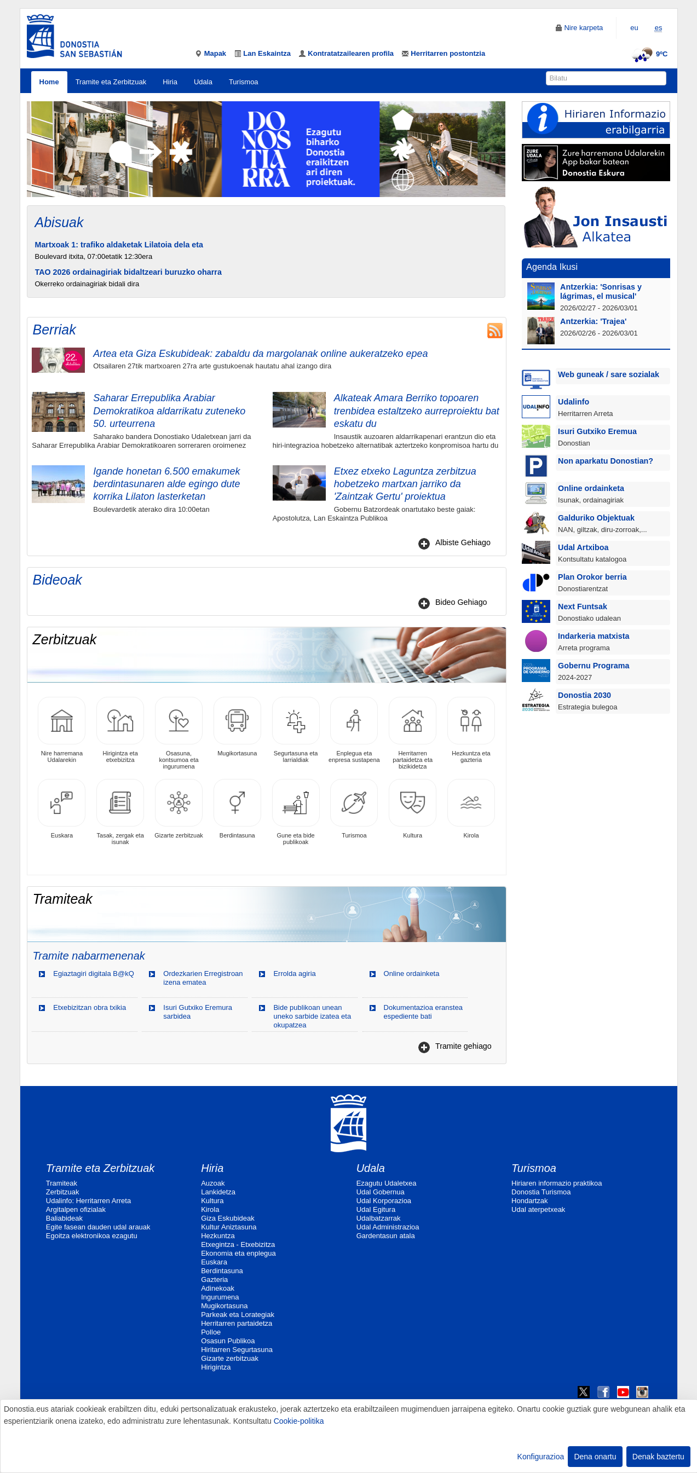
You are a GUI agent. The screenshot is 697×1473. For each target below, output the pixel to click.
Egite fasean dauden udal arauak (98, 1227)
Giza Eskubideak (228, 1218)
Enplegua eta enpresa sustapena (354, 730)
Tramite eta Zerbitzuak (111, 82)
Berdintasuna (237, 809)
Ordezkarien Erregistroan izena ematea (203, 977)
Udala (203, 82)
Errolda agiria (294, 973)
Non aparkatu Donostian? (605, 461)
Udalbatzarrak (378, 1218)
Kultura (412, 809)
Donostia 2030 (584, 695)
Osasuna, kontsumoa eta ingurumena (179, 733)
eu (634, 28)
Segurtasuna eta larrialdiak (296, 730)
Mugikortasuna (237, 726)
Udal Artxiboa (583, 547)
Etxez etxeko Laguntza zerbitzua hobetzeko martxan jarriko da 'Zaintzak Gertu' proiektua (405, 484)
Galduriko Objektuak (596, 517)
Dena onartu (595, 1456)
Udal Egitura (376, 1209)
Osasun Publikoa (228, 1341)
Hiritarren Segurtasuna (237, 1349)
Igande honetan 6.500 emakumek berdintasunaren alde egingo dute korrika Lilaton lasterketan (166, 484)
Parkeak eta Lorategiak (237, 1314)
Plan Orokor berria (592, 577)
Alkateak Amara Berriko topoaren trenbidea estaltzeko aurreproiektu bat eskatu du (416, 410)
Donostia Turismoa (541, 1192)
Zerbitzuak (62, 1192)
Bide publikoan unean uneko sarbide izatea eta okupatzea (312, 1016)
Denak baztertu (658, 1456)
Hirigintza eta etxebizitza (120, 730)
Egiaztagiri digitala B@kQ (93, 973)
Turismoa (243, 82)
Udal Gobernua (380, 1192)
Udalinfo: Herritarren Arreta (88, 1201)
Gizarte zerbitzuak (178, 809)
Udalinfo (573, 401)
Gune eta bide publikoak (296, 812)
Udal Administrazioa (387, 1227)
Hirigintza (216, 1367)
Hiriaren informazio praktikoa (556, 1183)
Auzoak (212, 1183)
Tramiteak (61, 1183)
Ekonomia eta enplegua (238, 1253)
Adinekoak (217, 1288)
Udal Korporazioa (383, 1201)
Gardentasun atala (385, 1236)
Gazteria (214, 1279)
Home (49, 82)
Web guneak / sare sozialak (608, 374)
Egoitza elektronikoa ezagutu (91, 1236)
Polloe (211, 1332)
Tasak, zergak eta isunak (120, 812)
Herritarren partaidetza (236, 1323)
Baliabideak (64, 1218)
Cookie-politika (299, 1421)
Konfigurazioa (540, 1456)
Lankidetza (218, 1192)
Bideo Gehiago (461, 602)
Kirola (471, 809)
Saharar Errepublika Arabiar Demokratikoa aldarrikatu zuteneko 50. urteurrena (169, 410)
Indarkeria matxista (593, 636)
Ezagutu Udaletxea (386, 1183)
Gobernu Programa (593, 665)
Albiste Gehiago (463, 542)
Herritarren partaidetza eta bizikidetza (412, 733)
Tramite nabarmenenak (89, 956)
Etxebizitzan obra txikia (89, 1007)
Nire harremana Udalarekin (61, 730)
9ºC (648, 54)
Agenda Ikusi (552, 267)
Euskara (61, 809)
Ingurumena (220, 1297)
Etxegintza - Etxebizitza (238, 1244)
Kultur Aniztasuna (228, 1227)
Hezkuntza (217, 1236)
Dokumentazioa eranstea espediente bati (423, 1011)
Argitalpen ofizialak (76, 1209)
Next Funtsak (582, 606)
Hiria (170, 82)
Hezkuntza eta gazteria (471, 730)
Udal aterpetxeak (538, 1209)
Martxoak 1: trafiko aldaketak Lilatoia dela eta (119, 244)
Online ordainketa (412, 973)
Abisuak (59, 222)
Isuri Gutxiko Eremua (597, 431)
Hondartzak (529, 1201)
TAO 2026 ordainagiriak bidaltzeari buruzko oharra (128, 272)
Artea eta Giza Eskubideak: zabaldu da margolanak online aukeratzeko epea (260, 353)
